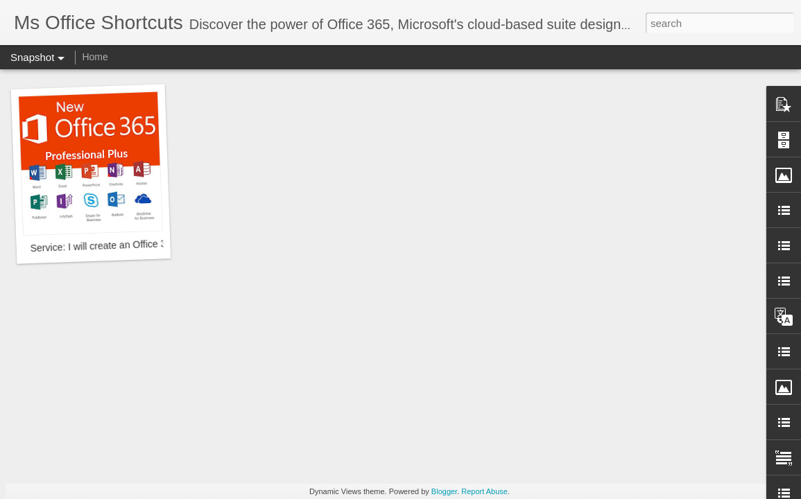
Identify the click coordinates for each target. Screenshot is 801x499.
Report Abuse (484, 491)
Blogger (444, 491)
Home (94, 56)
